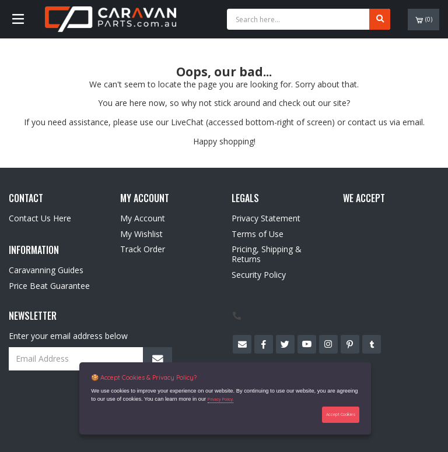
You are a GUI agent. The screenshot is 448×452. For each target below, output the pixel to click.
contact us (367, 122)
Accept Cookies (340, 414)
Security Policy (259, 274)
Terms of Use (258, 233)
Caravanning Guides (46, 270)
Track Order (142, 249)
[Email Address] (90, 358)
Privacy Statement (266, 218)
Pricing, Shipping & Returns (267, 253)
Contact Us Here (40, 218)
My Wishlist (141, 233)
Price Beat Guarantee (49, 285)
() (423, 19)
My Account (142, 218)
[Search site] (379, 19)
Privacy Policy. (221, 399)
